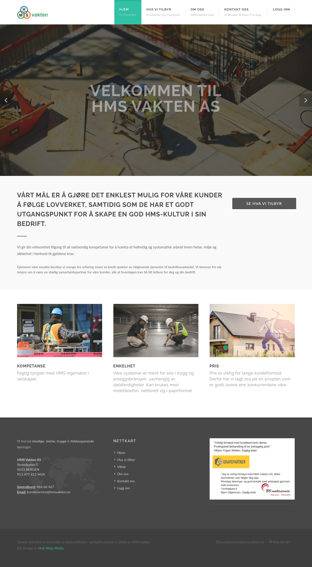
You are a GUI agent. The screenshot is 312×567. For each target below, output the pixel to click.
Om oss (122, 474)
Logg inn (123, 488)
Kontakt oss (126, 481)
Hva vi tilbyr (126, 460)
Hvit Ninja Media (51, 548)
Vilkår (121, 467)
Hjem (121, 452)
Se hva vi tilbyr (264, 203)
